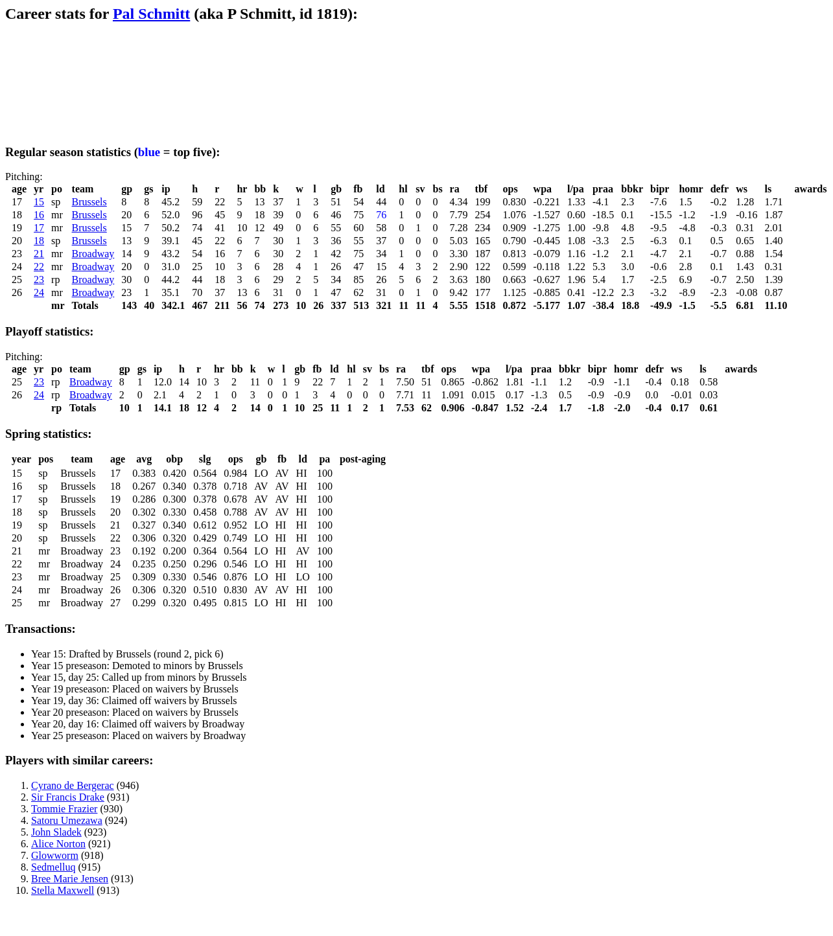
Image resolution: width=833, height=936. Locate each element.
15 (39, 201)
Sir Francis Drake (67, 797)
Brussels (89, 201)
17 (39, 227)
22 (39, 266)
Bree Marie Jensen (69, 878)
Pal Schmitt (151, 13)
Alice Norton (58, 843)
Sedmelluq (53, 867)
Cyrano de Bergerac (72, 785)
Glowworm (54, 855)
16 (39, 214)
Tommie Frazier (64, 808)
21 (39, 253)
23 (39, 279)
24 (39, 292)
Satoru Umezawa (66, 820)
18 (39, 240)
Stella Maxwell (62, 890)
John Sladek (56, 832)
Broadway (93, 253)
